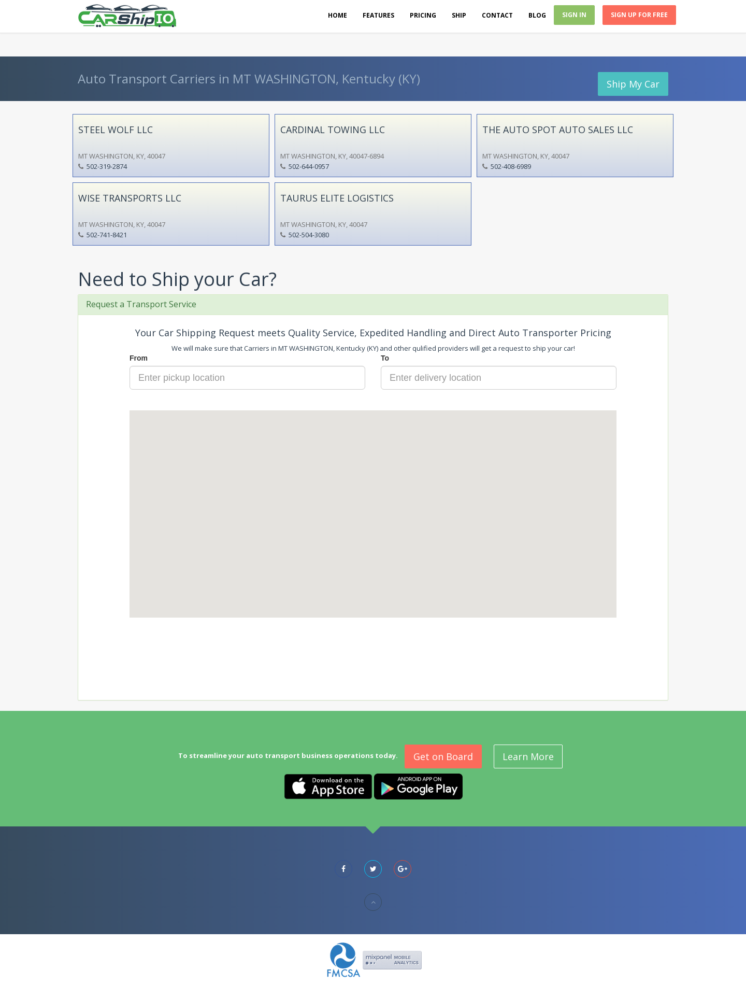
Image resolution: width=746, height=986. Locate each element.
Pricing (423, 15)
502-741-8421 (107, 234)
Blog (537, 15)
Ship (459, 15)
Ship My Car (633, 84)
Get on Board (443, 756)
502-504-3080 (309, 234)
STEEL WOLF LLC (115, 129)
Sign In (574, 14)
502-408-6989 (511, 166)
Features (378, 15)
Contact (497, 15)
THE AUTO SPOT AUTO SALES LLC (557, 129)
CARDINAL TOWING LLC (332, 129)
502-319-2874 (107, 166)
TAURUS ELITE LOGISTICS (337, 198)
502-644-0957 (309, 166)
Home (337, 15)
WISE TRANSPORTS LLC (129, 198)
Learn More (528, 756)
